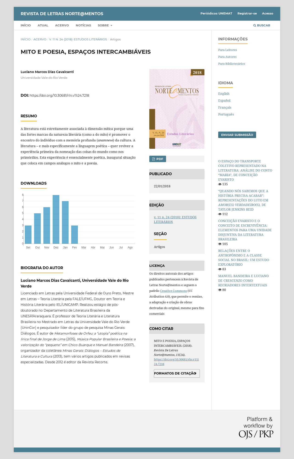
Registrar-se (247, 13)
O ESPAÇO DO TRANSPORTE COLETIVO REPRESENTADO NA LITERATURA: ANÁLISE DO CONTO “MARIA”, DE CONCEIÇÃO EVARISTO (245, 170)
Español (224, 100)
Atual (43, 25)
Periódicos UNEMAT (216, 13)
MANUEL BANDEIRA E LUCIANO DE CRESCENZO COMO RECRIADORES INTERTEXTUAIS (243, 280)
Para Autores (227, 57)
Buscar (261, 25)
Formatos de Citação (175, 373)
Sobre (104, 25)
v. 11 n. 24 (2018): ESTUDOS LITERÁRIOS (78, 39)
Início (26, 25)
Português (226, 114)
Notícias (83, 25)
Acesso (267, 13)
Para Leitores (227, 50)
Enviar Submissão (237, 135)
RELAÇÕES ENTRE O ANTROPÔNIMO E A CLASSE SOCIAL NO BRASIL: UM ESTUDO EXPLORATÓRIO (243, 257)
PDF (159, 159)
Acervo (62, 25)
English (223, 93)
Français (224, 107)
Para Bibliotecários (231, 64)
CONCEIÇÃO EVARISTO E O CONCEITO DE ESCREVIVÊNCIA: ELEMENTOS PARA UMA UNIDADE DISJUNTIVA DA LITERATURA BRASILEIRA (245, 230)
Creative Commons (173, 291)
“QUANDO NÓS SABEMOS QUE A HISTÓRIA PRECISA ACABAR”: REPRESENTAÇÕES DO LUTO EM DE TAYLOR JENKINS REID (243, 200)
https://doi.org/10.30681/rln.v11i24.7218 (59, 95)
